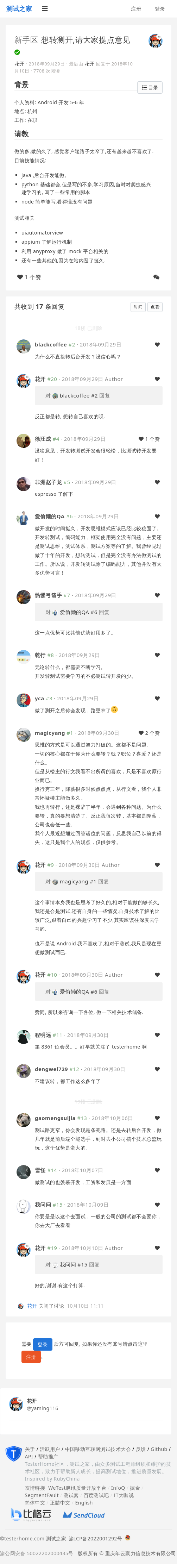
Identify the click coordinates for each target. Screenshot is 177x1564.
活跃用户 (50, 1449)
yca (39, 698)
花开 (19, 63)
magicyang (50, 732)
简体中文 (35, 1502)
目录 (150, 87)
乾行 (40, 654)
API (29, 1456)
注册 (136, 8)
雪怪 (40, 1170)
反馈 (141, 1449)
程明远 (43, 1034)
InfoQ (118, 1487)
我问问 (43, 1204)
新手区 (26, 39)
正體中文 (60, 1502)
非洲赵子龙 (48, 482)
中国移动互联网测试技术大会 (98, 1449)
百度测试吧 (96, 1495)
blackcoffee (51, 344)
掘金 (135, 1487)
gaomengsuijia (55, 1117)
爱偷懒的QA (49, 516)
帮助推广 (48, 1456)
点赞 (155, 307)
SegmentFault (42, 1495)
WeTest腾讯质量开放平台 (77, 1487)
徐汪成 (43, 438)
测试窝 (71, 1495)
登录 (160, 8)
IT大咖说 (124, 1495)
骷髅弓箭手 (48, 595)
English (84, 1502)
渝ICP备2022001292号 (94, 1538)
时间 (138, 307)
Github (159, 1449)
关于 (30, 1449)
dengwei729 (51, 1068)
